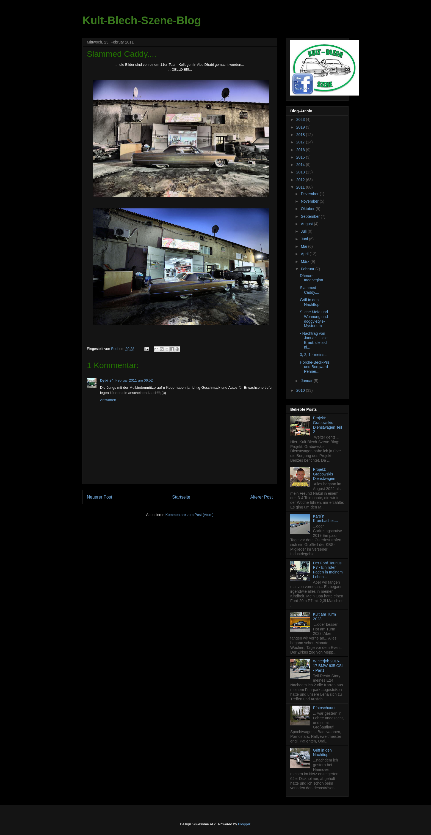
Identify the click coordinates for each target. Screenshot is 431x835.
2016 (301, 150)
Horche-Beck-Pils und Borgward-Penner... (315, 367)
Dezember (310, 194)
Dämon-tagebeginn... (313, 277)
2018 (301, 134)
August (307, 224)
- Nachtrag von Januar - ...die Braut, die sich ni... (314, 340)
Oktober (308, 208)
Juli (304, 231)
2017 (301, 142)
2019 (301, 127)
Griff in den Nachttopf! (311, 302)
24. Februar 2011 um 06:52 (131, 380)
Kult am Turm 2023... (324, 616)
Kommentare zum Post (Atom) (189, 515)
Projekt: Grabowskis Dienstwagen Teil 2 (327, 425)
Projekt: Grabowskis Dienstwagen (324, 474)
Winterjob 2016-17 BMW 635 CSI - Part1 (328, 666)
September (311, 216)
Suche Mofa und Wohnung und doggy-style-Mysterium (314, 319)
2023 (301, 119)
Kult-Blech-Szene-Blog (141, 20)
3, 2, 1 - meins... (313, 354)
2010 (301, 390)
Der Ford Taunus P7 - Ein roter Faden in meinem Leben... (328, 570)
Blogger (244, 824)
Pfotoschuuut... (326, 708)
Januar (307, 381)
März (305, 261)
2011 (301, 187)
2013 (301, 172)
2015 (301, 157)
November (310, 201)
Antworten (108, 400)
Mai (304, 246)
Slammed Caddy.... (309, 290)
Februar (308, 269)
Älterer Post (261, 497)
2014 (301, 164)
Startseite (181, 497)
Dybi (104, 380)
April (305, 254)
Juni (305, 239)
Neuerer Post (99, 497)
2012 (301, 180)
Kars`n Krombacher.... (325, 518)
